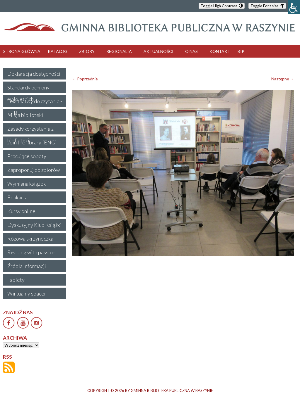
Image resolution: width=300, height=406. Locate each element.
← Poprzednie (85, 78)
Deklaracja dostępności (33, 73)
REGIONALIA (119, 51)
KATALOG (57, 51)
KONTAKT (219, 51)
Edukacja (17, 197)
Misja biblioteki (25, 115)
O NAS (191, 51)
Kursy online (21, 211)
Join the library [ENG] (32, 142)
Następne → (282, 78)
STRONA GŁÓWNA (21, 51)
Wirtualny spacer (26, 293)
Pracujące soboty (26, 156)
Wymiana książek (26, 183)
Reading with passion (31, 252)
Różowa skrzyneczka (30, 238)
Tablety (16, 280)
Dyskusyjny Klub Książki (34, 225)
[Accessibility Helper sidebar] (294, 7)
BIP (241, 51)
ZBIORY (87, 51)
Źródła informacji (26, 266)
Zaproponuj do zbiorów (33, 170)
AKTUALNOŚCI (158, 51)
